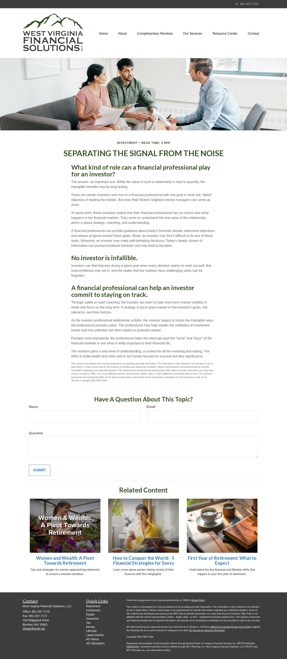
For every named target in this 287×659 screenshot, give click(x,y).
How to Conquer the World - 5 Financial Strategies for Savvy (143, 560)
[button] (122, 33)
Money (90, 626)
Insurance (92, 618)
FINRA (129, 646)
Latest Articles (95, 635)
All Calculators (95, 643)
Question (36, 433)
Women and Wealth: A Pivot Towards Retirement (65, 560)
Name (33, 407)
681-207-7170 (247, 4)
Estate (90, 614)
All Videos (92, 639)
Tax (88, 622)
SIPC (136, 646)
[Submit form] (39, 470)
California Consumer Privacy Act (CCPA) (230, 627)
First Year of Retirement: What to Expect (222, 560)
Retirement (93, 606)
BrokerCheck (198, 600)
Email (151, 407)
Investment (93, 610)
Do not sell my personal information (207, 630)
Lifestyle (91, 631)
